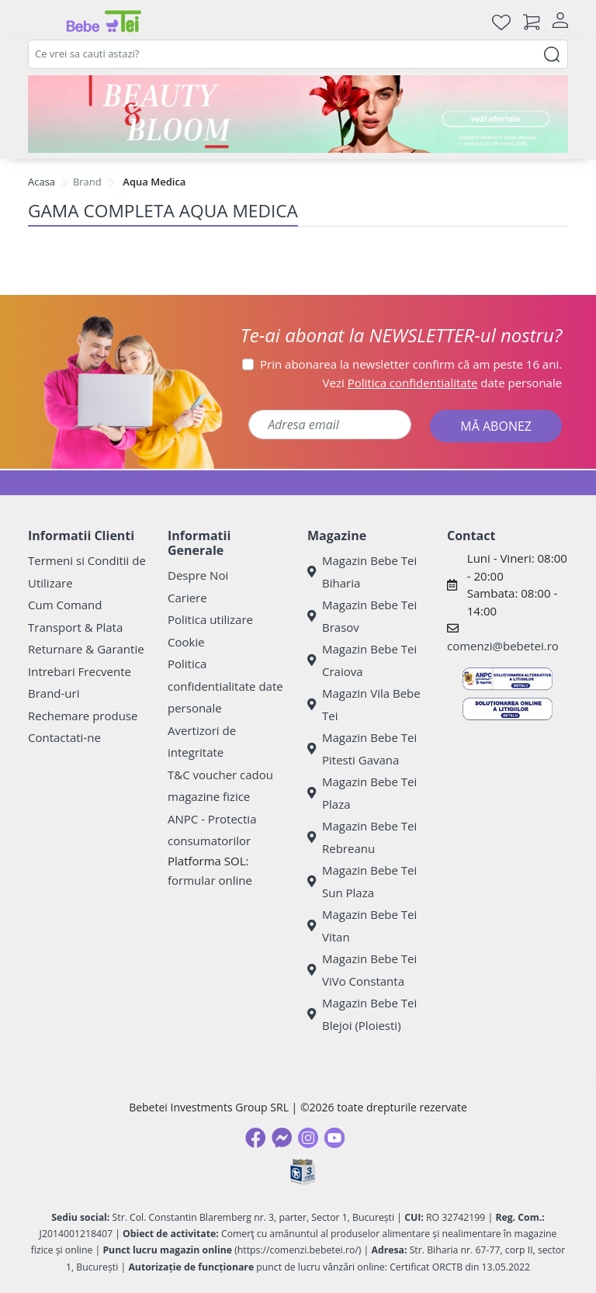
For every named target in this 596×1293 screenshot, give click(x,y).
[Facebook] (255, 1138)
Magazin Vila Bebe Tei (364, 704)
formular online (210, 880)
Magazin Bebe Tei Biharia (362, 572)
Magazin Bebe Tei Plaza (362, 793)
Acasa (41, 182)
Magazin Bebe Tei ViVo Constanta (362, 970)
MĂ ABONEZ (496, 426)
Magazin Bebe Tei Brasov (362, 616)
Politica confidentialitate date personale (225, 686)
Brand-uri (53, 693)
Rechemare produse (82, 715)
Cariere (187, 597)
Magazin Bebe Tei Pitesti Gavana (362, 749)
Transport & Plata (75, 627)
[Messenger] (282, 1138)
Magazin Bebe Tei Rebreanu (362, 837)
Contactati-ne (64, 737)
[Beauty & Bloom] (298, 114)
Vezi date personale (443, 382)
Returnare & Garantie (86, 649)
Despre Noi (198, 575)
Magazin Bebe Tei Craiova (362, 660)
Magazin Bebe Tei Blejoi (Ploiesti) (362, 1014)
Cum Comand (65, 604)
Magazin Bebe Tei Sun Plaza (362, 881)
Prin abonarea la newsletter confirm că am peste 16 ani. (411, 364)
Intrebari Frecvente (79, 671)
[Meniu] (40, 21)
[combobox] (298, 54)
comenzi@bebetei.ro (503, 645)
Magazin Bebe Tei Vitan (362, 925)
